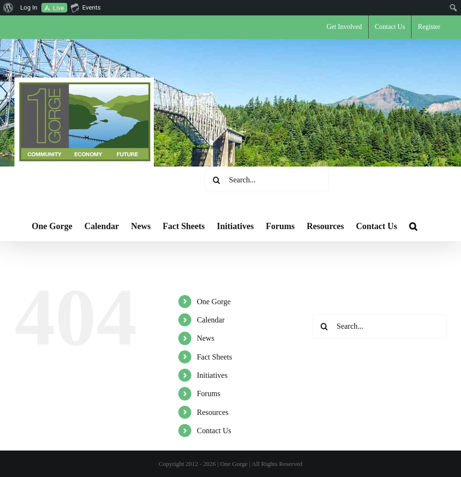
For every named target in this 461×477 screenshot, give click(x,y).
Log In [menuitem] (28, 7)
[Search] (216, 180)
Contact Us (214, 430)
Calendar (210, 320)
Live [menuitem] (58, 8)
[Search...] (266, 180)
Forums (208, 393)
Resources (212, 412)
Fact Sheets (214, 357)
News (205, 338)
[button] (413, 226)
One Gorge (213, 301)
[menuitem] (8, 7)
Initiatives (212, 375)
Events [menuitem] (85, 7)
